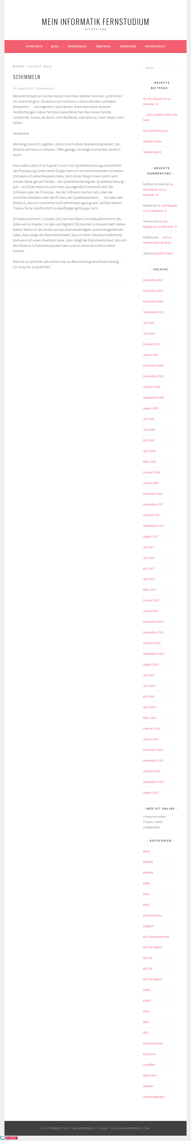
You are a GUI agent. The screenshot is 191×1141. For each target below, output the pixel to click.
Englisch (148, 926)
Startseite (34, 46)
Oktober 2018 (151, 387)
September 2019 (153, 312)
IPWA (146, 1011)
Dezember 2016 (153, 622)
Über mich (103, 46)
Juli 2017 (148, 547)
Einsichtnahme (152, 915)
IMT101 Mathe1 (152, 947)
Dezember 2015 (153, 750)
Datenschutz (155, 46)
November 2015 (153, 760)
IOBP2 (147, 1001)
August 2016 (150, 664)
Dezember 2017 (153, 494)
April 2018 (149, 451)
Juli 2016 (148, 675)
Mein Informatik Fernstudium (95, 21)
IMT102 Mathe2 (152, 979)
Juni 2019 (149, 333)
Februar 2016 (151, 728)
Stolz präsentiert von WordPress (67, 1128)
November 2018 (153, 376)
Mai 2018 (148, 440)
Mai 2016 (148, 696)
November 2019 (153, 301)
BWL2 (146, 905)
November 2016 (153, 632)
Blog (55, 46)
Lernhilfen (149, 1065)
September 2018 (153, 397)
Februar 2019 (151, 344)
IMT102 (147, 958)
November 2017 (153, 504)
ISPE (146, 1033)
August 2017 (150, 536)
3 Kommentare (44, 88)
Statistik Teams (152, 141)
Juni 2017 (149, 558)
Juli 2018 (148, 419)
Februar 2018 (151, 472)
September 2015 (153, 782)
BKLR (146, 851)
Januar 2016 (150, 739)
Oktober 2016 (151, 643)
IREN (146, 1022)
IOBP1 (147, 990)
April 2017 (149, 579)
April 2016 (149, 707)
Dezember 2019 (153, 291)
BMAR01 (148, 862)
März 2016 (149, 718)
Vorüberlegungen (154, 1097)
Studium (148, 1086)
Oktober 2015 (151, 771)
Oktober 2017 (151, 515)
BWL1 (146, 894)
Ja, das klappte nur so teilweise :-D (158, 189)
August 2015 (150, 792)
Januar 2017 (150, 611)
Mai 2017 (148, 568)
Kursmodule (77, 46)
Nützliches (149, 1075)
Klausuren (149, 1054)
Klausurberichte (153, 1043)
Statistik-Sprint (152, 152)
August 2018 (150, 408)
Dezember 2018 (153, 365)
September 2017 (153, 526)
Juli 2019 (148, 323)
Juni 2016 (149, 686)
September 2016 (153, 654)
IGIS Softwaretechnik (156, 937)
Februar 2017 (151, 600)
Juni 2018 (149, 430)
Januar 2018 (150, 483)
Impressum (128, 46)
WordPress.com (137, 1128)
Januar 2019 (150, 355)
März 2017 (149, 590)
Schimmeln (27, 77)
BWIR (146, 883)
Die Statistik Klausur (155, 131)
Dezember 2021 (153, 280)
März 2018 (149, 462)
